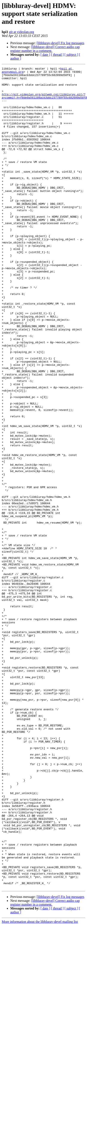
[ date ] (45, 54)
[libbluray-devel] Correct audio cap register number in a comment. (45, 49)
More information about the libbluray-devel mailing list (40, 1082)
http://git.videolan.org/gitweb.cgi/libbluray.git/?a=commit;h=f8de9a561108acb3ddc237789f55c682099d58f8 (44, 102)
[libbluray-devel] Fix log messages (60, 43)
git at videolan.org (21, 32)
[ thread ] (57, 54)
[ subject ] (71, 54)
